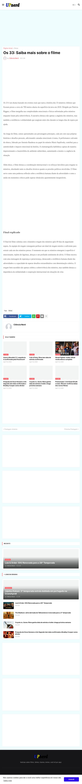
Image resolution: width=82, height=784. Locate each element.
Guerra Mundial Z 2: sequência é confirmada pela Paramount (14, 358)
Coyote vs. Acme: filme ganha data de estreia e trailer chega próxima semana (40, 383)
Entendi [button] (71, 779)
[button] (3, 5)
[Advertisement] (41, 28)
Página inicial (7, 48)
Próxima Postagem (71, 429)
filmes (16, 48)
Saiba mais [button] (7, 781)
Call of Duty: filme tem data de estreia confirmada (40, 358)
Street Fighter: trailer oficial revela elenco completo (65, 358)
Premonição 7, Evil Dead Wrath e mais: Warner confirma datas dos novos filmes (66, 383)
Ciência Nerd (20, 324)
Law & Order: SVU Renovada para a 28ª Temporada (33, 603)
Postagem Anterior (10, 429)
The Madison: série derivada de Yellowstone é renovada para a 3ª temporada (43, 613)
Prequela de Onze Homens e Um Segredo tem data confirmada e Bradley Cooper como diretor (14, 383)
